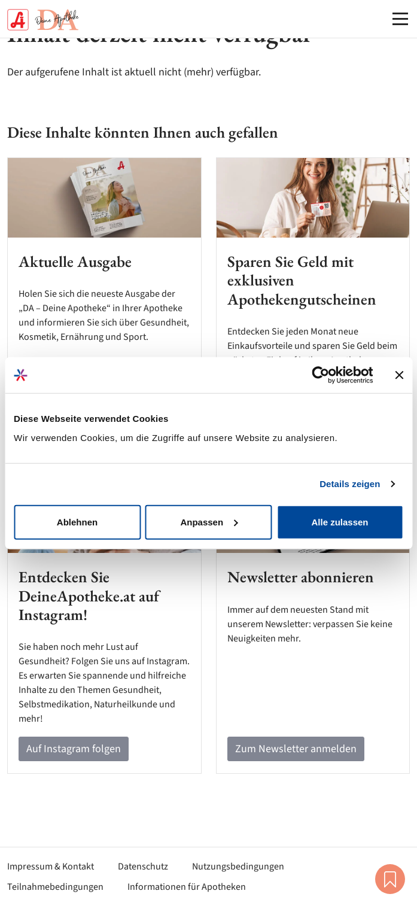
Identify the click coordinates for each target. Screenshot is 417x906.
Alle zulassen (339, 521)
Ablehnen (77, 521)
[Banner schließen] (399, 375)
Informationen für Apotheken (186, 886)
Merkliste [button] (390, 879)
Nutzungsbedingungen (238, 866)
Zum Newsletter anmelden (296, 748)
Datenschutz (143, 866)
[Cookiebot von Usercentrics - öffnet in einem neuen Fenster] (320, 375)
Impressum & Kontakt (50, 866)
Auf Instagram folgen (73, 748)
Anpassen (209, 521)
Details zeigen (349, 484)
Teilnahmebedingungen (55, 886)
